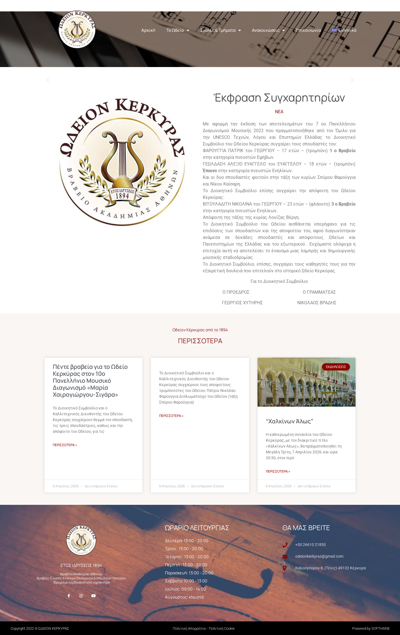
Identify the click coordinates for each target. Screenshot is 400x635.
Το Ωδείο (177, 30)
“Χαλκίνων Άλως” (289, 420)
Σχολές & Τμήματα (220, 30)
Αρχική (148, 30)
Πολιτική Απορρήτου (189, 628)
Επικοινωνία (308, 30)
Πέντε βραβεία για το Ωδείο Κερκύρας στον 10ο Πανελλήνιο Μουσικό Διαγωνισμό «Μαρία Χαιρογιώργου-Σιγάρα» (90, 380)
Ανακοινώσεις (268, 30)
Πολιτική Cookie (222, 628)
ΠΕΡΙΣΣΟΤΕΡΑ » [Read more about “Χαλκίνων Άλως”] (278, 471)
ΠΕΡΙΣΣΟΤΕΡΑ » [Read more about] (171, 415)
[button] (47, 79)
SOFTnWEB (380, 628)
